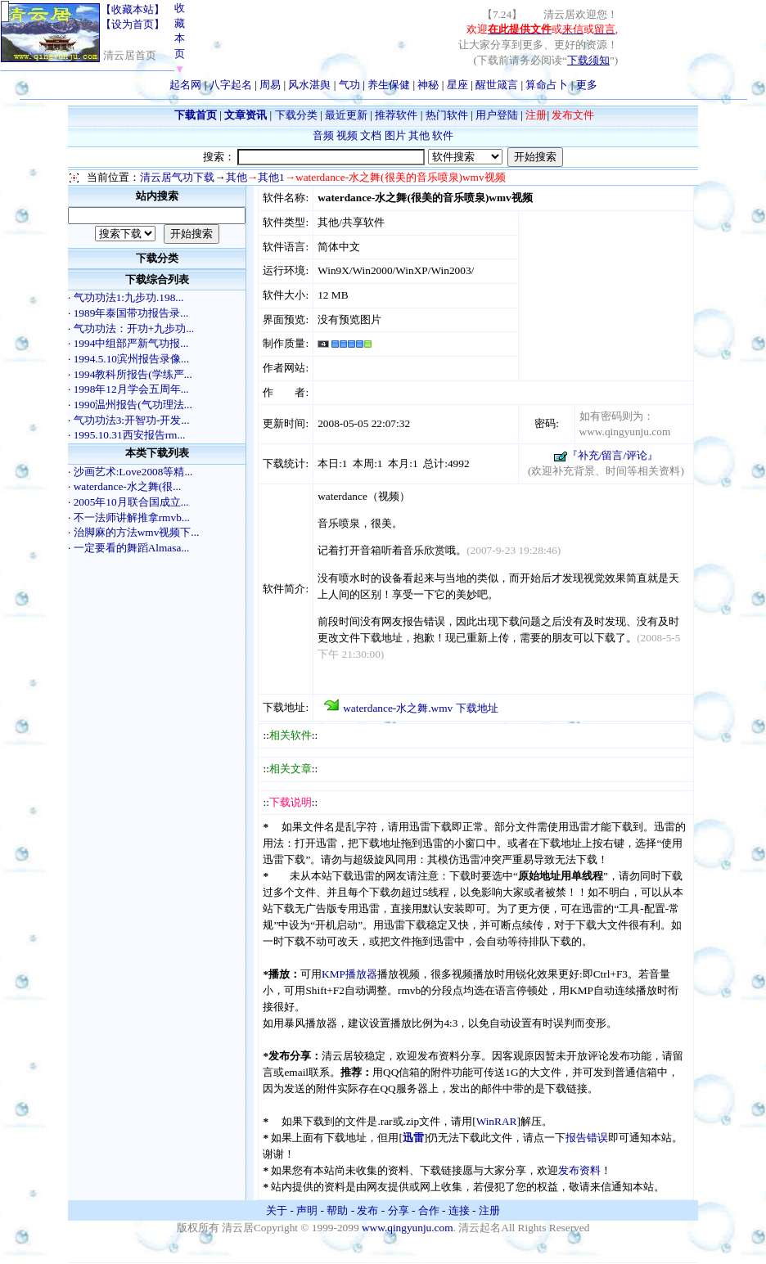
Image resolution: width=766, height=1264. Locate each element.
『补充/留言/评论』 (612, 455)
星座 (457, 85)
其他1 (271, 177)
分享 (398, 1210)
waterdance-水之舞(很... (128, 486)
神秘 (428, 85)
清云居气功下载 (177, 177)
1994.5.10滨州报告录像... (131, 359)
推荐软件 (396, 115)
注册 (489, 1210)
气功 (349, 85)
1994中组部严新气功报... (131, 343)
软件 (442, 135)
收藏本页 (179, 38)
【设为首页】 (132, 24)
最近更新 (346, 115)
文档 (370, 135)
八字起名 (231, 85)
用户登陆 (496, 115)
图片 (395, 135)
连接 (459, 1210)
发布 (367, 1210)
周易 (270, 85)
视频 (347, 135)
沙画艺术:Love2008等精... (133, 472)
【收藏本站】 (132, 9)
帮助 (337, 1210)
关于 (276, 1210)
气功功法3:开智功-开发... (132, 420)
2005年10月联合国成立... (131, 502)
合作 (428, 1210)
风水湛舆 (309, 85)
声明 (307, 1210)
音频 (323, 135)
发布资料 (579, 1170)
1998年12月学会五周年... (131, 389)
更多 (586, 85)
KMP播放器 (349, 974)
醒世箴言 (496, 85)
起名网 (185, 85)
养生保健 (388, 85)
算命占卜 (546, 85)
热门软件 (447, 115)
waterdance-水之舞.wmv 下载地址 (420, 708)
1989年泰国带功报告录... (131, 313)
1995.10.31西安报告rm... (130, 435)
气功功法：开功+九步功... (134, 328)
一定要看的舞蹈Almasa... (132, 548)
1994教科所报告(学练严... (133, 374)
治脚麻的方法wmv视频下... (137, 532)
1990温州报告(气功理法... (133, 404)
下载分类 (296, 115)
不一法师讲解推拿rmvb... (132, 517)
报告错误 (586, 1137)
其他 (419, 135)
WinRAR (496, 1121)
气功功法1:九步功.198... (129, 297)
